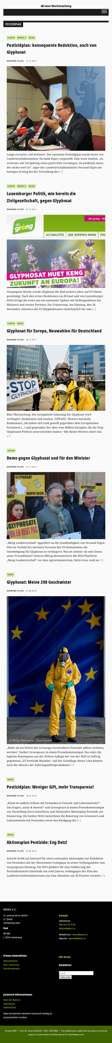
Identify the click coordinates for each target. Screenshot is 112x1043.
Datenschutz (9, 1007)
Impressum (9, 1003)
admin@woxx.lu (67, 928)
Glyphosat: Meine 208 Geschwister (39, 582)
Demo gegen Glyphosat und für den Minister (48, 458)
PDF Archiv (65, 957)
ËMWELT (21, 37)
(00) (67, 924)
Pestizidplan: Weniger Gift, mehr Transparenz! (50, 787)
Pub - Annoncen (11, 964)
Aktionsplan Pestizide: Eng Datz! (37, 842)
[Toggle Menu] (104, 11)
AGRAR (11, 37)
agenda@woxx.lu (77, 938)
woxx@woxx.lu (80, 934)
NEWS (32, 37)
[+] (61, 171)
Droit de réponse (11, 999)
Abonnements (10, 960)
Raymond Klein (15, 61)
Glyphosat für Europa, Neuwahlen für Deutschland (54, 331)
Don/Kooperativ (11, 968)
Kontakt (63, 915)
